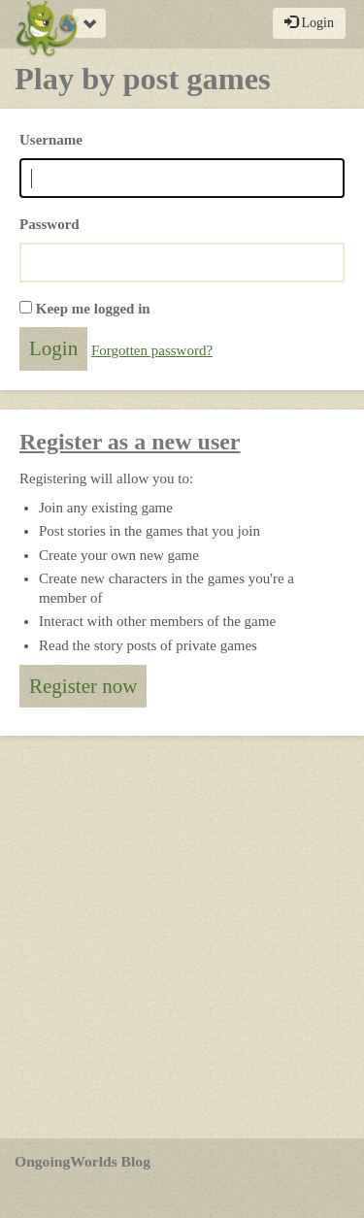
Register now (83, 686)
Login (309, 22)
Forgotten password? (152, 350)
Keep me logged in (93, 308)
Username (51, 140)
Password (49, 224)
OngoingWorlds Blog (82, 1161)
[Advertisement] (182, 937)
